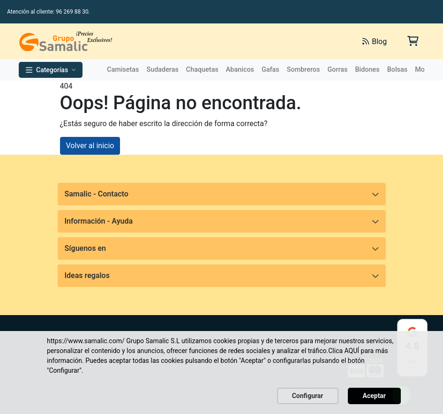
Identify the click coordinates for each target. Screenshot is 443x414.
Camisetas (123, 70)
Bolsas (397, 70)
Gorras (337, 70)
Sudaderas (162, 70)
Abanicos (240, 70)
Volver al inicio (90, 145)
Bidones (367, 70)
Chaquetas (202, 70)
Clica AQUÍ (343, 350)
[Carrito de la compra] (412, 41)
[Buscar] (249, 41)
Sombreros (303, 70)
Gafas (270, 70)
